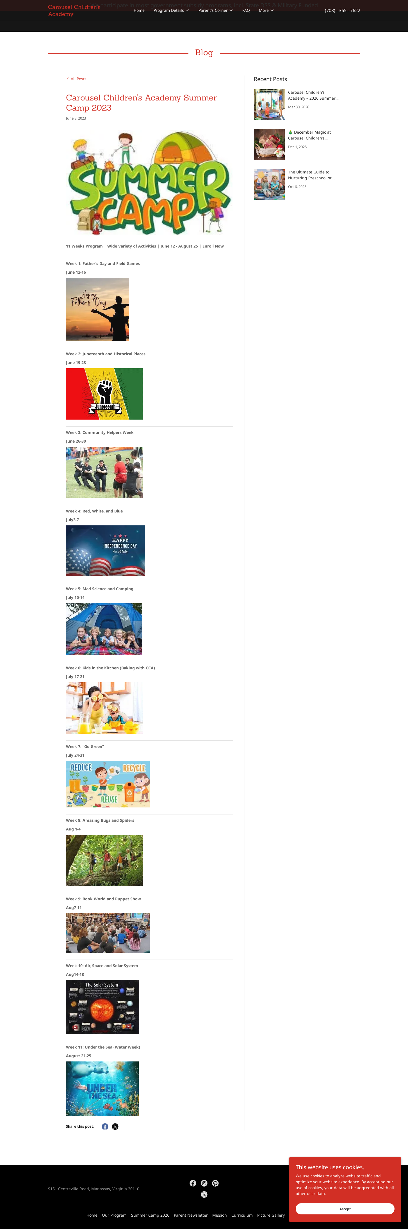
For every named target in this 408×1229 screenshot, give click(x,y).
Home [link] (139, 21)
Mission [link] (219, 1215)
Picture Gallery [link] (271, 1215)
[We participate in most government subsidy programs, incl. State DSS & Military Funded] (204, 5)
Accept (345, 1209)
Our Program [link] (114, 1215)
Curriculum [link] (242, 1215)
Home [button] (91, 1215)
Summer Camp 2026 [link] (150, 1215)
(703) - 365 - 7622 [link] (342, 21)
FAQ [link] (246, 21)
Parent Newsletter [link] (191, 1215)
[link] (87, 25)
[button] (172, 21)
